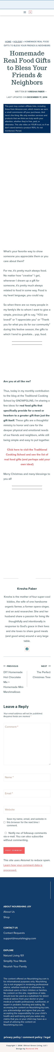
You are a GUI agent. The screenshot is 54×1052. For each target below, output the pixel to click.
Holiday (17, 41)
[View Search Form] (30, 12)
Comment (11, 726)
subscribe (37, 836)
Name (9, 777)
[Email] (27, 793)
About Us (9, 911)
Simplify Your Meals (14, 961)
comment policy (32, 1037)
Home (8, 41)
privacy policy (12, 1037)
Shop (6, 917)
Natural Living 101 (13, 955)
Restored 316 (32, 1049)
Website (10, 809)
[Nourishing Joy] (27, 4)
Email (9, 793)
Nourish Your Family (15, 966)
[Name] (27, 777)
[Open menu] (24, 12)
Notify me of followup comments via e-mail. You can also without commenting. (25, 836)
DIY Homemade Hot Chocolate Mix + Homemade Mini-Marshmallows (13, 679)
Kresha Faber (36, 91)
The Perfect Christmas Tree (40, 671)
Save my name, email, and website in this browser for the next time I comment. (26, 822)
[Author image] (10, 91)
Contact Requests (14, 933)
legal (47, 1037)
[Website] (27, 809)
